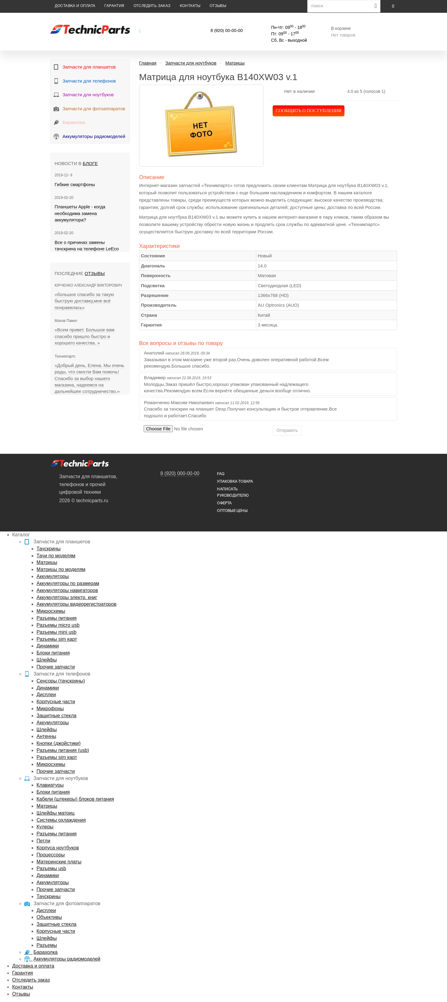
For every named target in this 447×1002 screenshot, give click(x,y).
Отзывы (218, 6)
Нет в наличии (299, 91)
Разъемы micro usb (58, 625)
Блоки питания (53, 652)
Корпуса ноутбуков (58, 847)
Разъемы (47, 945)
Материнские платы (59, 861)
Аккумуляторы (53, 576)
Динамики (48, 645)
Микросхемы (51, 611)
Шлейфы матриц (56, 813)
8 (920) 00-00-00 (227, 31)
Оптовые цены (232, 511)
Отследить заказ (152, 6)
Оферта (224, 503)
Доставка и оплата (75, 6)
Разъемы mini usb (56, 632)
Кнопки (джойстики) (59, 743)
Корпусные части (56, 701)
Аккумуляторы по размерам (68, 583)
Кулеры (45, 826)
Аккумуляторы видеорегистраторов (77, 604)
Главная (147, 62)
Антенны (46, 736)
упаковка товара (235, 481)
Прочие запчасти (56, 666)
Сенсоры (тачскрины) (61, 680)
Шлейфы (47, 659)
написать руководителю (232, 492)
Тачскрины (49, 548)
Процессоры (51, 854)
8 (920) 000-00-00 (179, 473)
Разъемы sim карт (57, 639)
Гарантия (114, 6)
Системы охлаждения (61, 820)
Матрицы (47, 562)
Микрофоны (50, 708)
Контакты (190, 6)
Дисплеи (46, 694)
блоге (90, 163)
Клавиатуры (50, 785)
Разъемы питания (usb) (63, 750)
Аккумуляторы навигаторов (67, 590)
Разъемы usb (51, 868)
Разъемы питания (57, 618)
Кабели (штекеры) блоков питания (75, 799)
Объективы (49, 917)
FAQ (220, 474)
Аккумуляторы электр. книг (67, 597)
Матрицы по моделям (61, 569)
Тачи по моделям (56, 555)
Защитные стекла (56, 715)
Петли (43, 840)
